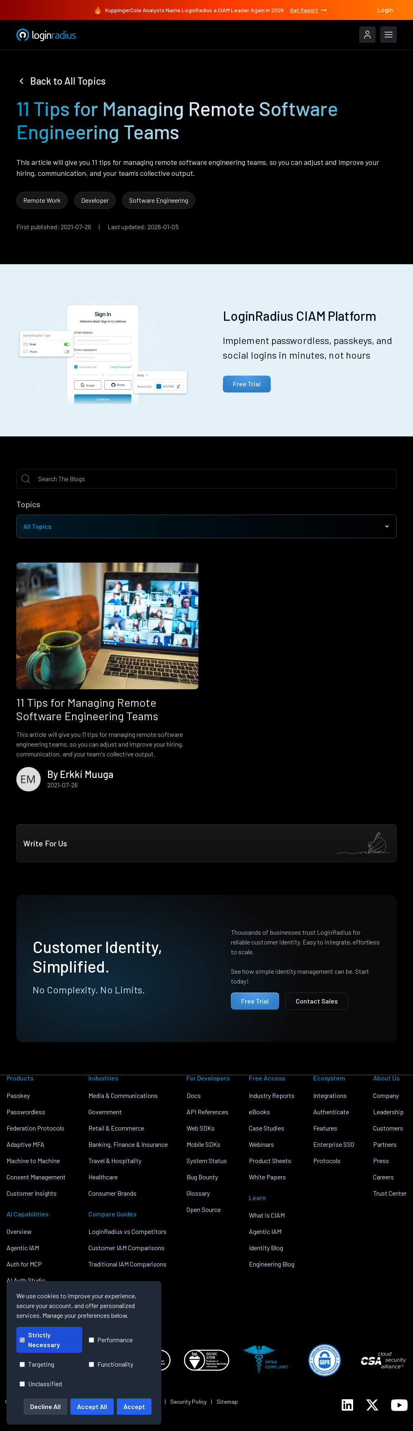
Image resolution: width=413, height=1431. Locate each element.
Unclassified (41, 1383)
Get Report (309, 10)
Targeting (37, 1364)
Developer (95, 200)
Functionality (111, 1364)
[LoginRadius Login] (367, 34)
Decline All (45, 1406)
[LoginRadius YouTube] (399, 1405)
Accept (134, 1406)
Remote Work (42, 200)
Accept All (92, 1406)
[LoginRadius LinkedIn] (347, 1404)
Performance (111, 1339)
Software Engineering (158, 200)
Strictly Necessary (40, 1339)
